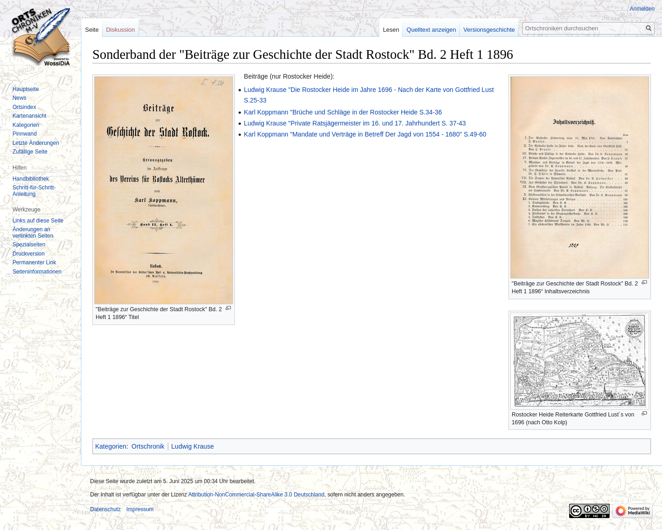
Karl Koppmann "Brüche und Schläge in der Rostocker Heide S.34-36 (343, 112)
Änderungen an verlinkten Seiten (32, 232)
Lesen (391, 29)
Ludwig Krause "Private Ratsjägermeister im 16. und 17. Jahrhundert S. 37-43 (355, 123)
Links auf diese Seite (37, 220)
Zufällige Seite (29, 151)
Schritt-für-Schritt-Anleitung (34, 190)
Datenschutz (105, 509)
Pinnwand (24, 134)
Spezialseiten (28, 244)
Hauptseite (25, 89)
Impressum (140, 509)
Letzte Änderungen (35, 143)
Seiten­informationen (37, 271)
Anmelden (642, 9)
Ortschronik (148, 446)
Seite (92, 29)
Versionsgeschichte (489, 29)
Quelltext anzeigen (431, 29)
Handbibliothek (30, 179)
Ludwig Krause (192, 446)
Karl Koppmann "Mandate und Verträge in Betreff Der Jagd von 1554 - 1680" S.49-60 (365, 134)
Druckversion (28, 254)
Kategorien (110, 446)
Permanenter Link (34, 262)
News (19, 98)
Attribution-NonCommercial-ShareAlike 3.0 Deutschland (256, 494)
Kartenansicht (29, 116)
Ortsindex (24, 107)
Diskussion (120, 29)
